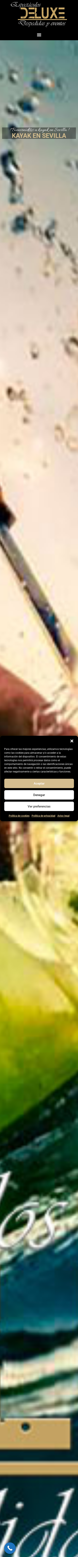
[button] (72, 741)
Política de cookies (19, 815)
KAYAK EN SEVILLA (39, 135)
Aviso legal (63, 815)
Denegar (39, 795)
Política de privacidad (43, 815)
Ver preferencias (39, 806)
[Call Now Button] (10, 1548)
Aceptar (39, 783)
